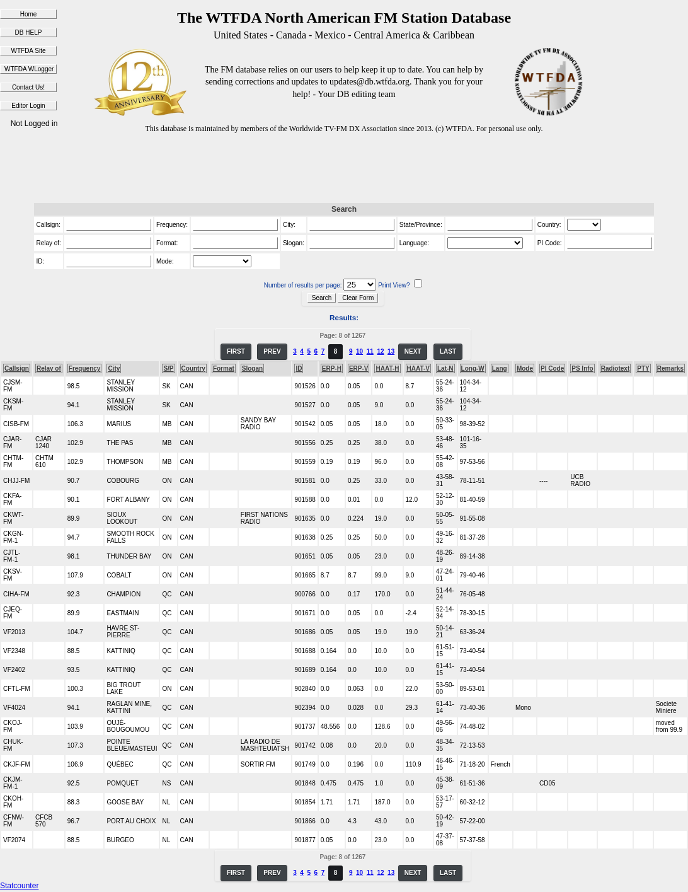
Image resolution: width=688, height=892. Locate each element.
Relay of (49, 368)
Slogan (252, 368)
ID (298, 368)
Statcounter (19, 885)
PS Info (582, 368)
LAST (448, 351)
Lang (499, 368)
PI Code (552, 368)
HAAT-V (418, 368)
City (114, 368)
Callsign (16, 368)
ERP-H (331, 368)
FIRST (236, 351)
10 (359, 351)
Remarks (670, 368)
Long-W (472, 368)
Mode (525, 368)
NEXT (412, 351)
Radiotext (615, 368)
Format (223, 368)
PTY (643, 368)
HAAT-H (387, 368)
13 (390, 351)
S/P (168, 368)
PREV (271, 351)
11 (370, 351)
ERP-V (359, 368)
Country (193, 368)
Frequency (85, 368)
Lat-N (445, 368)
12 (380, 351)
